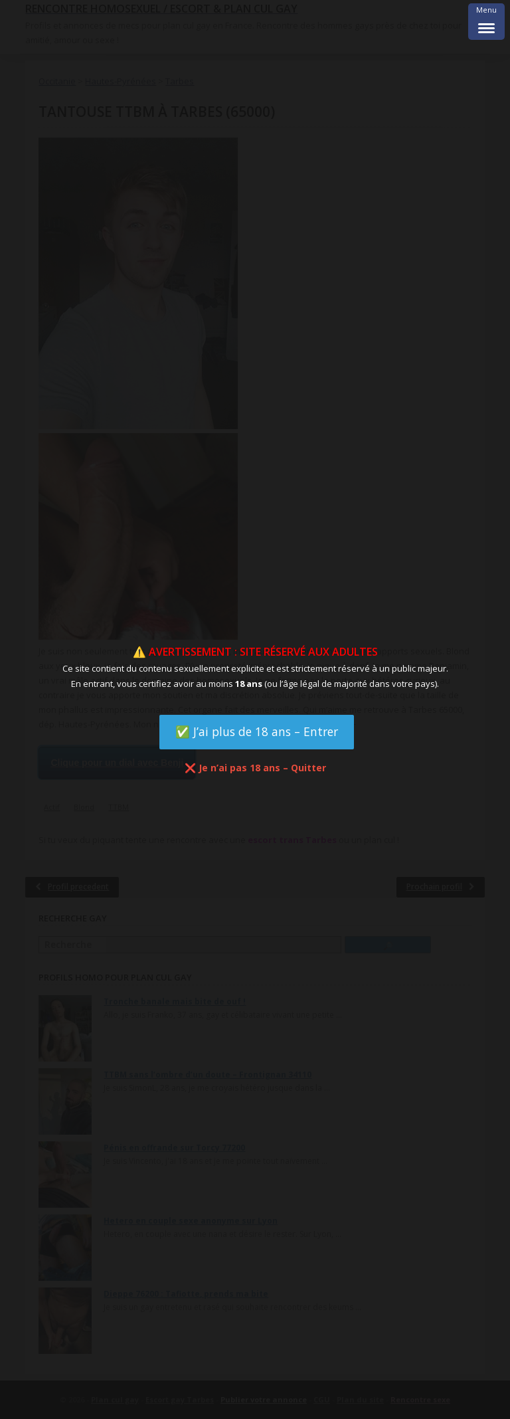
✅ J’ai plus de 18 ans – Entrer (256, 731)
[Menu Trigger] (486, 21)
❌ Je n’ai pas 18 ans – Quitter (255, 767)
